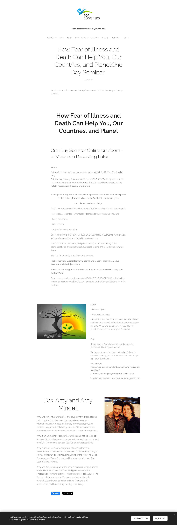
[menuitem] (50, 38)
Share (55, 493)
